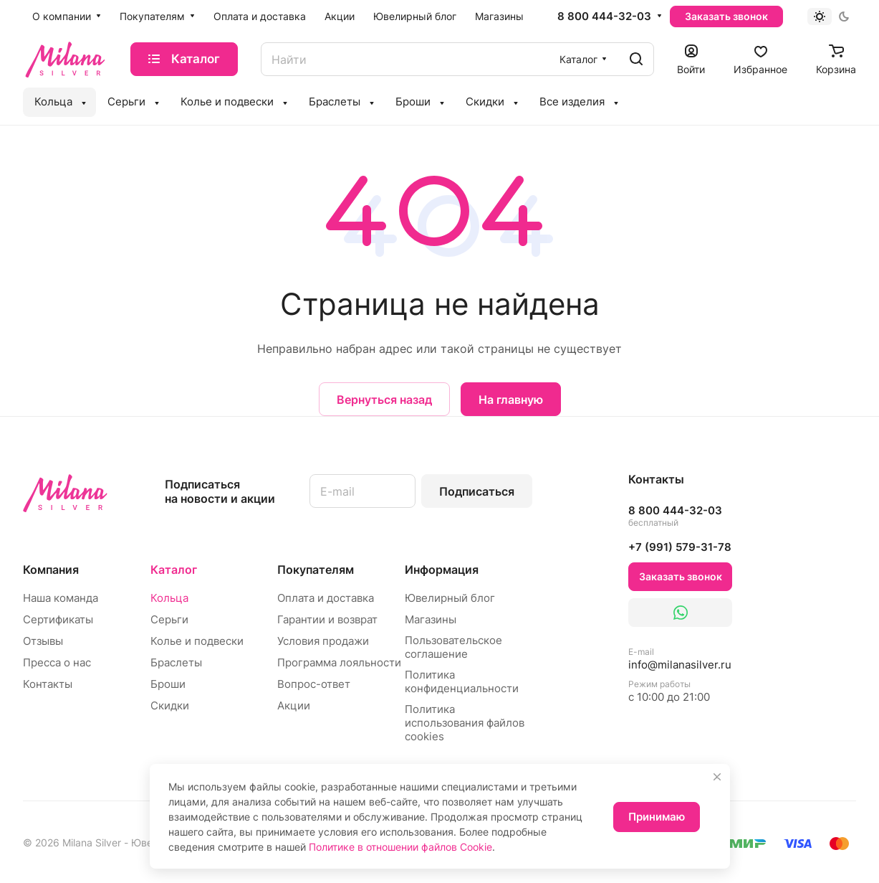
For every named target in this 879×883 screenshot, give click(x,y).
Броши (168, 684)
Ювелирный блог (450, 598)
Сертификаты (58, 619)
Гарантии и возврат (327, 619)
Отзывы (43, 641)
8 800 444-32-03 (604, 16)
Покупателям (315, 569)
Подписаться (476, 491)
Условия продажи (323, 641)
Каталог (173, 569)
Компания (51, 569)
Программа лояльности (339, 662)
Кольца (169, 598)
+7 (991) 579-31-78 (679, 547)
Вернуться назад (384, 399)
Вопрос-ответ (313, 684)
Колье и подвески (197, 641)
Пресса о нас (57, 662)
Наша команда (60, 598)
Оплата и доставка (325, 598)
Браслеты (176, 662)
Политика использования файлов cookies (464, 722)
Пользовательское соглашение (453, 647)
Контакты (47, 684)
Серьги (169, 619)
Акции (293, 705)
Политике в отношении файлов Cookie (400, 847)
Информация (442, 569)
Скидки (169, 705)
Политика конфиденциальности (462, 681)
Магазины (430, 619)
